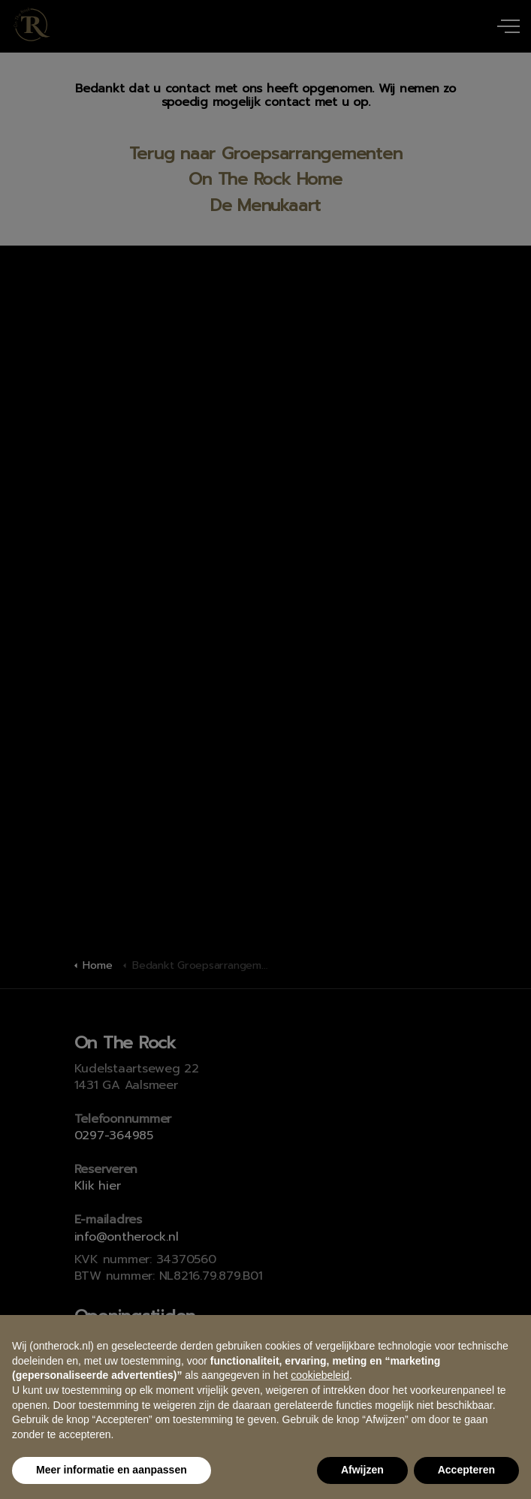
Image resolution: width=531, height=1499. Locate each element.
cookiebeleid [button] (320, 1375)
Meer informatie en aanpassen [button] (111, 1470)
